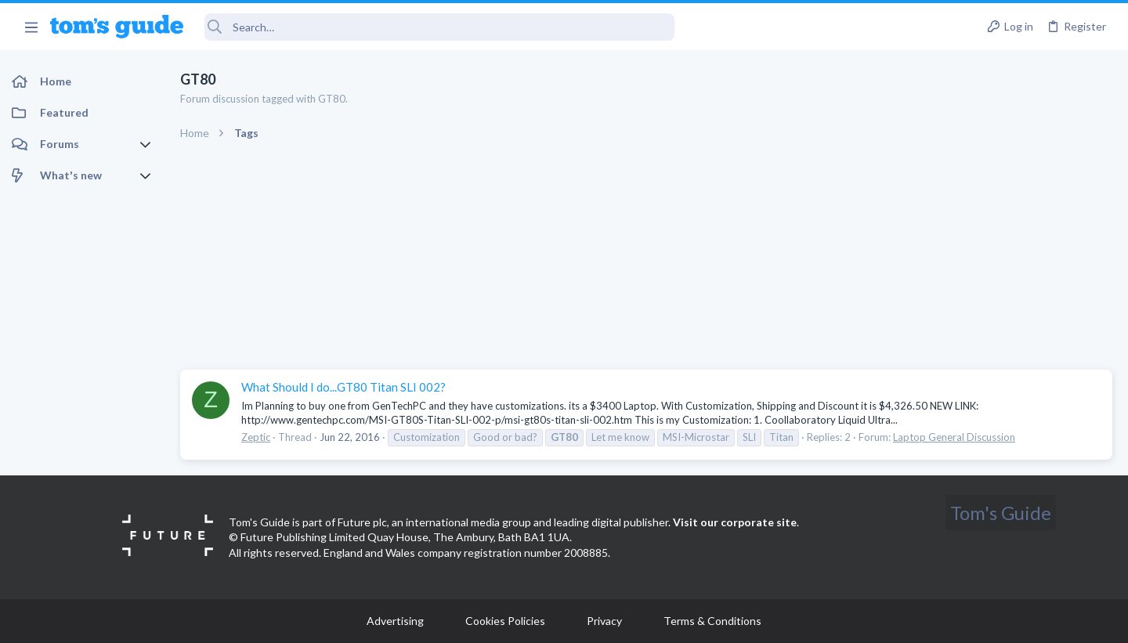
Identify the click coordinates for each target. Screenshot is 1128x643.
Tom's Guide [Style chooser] (1000, 512)
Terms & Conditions (712, 620)
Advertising (395, 620)
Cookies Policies (505, 620)
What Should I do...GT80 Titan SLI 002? (343, 387)
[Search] (439, 27)
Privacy (604, 620)
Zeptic (255, 437)
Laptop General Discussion (954, 437)
